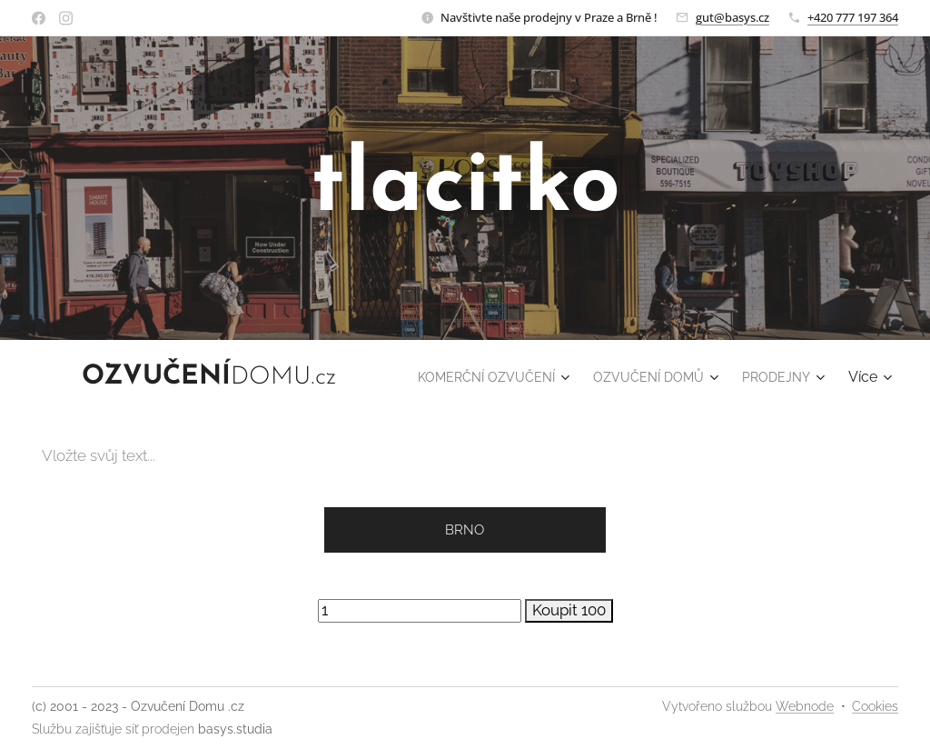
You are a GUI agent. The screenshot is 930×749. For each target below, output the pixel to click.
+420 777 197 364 (852, 17)
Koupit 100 (569, 610)
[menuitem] (582, 377)
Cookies (875, 706)
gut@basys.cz (732, 17)
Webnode (805, 706)
